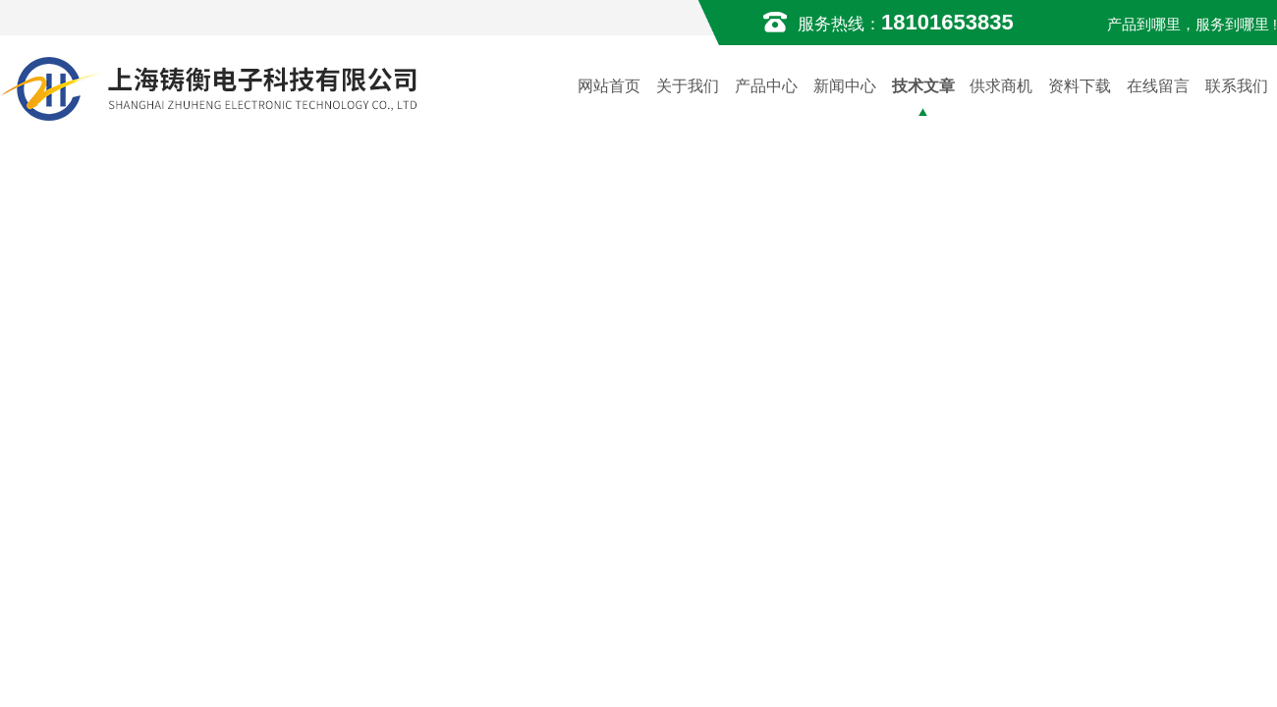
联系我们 (1236, 86)
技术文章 (923, 86)
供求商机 (1001, 86)
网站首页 (609, 86)
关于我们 (687, 86)
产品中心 (766, 86)
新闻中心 (844, 86)
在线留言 (1158, 86)
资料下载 (1079, 86)
